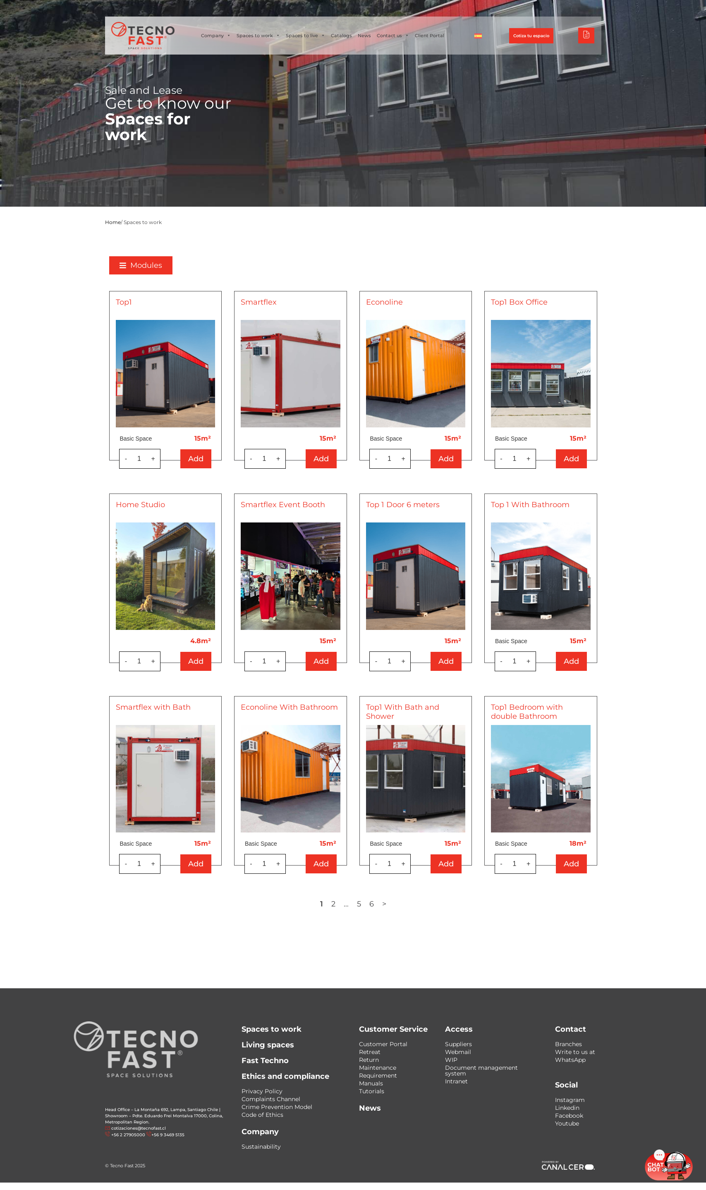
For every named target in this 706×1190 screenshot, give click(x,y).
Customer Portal (383, 1044)
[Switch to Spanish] (478, 35)
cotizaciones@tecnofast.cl (138, 1128)
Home (113, 222)
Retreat (370, 1052)
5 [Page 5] (381, 904)
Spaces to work (258, 35)
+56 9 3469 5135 (167, 1135)
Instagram (570, 1100)
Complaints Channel (271, 1099)
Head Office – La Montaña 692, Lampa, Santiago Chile (161, 1109)
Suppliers (458, 1044)
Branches (568, 1044)
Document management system (481, 1070)
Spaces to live (305, 35)
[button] (162, 265)
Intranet (456, 1081)
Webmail (458, 1052)
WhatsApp (570, 1060)
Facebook (569, 1115)
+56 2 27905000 (128, 1135)
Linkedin (567, 1107)
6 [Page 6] (393, 904)
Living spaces (268, 1044)
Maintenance (377, 1067)
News (364, 35)
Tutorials (371, 1091)
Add (218, 458)
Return (369, 1060)
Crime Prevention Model (277, 1107)
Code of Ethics (262, 1114)
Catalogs (341, 35)
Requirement (378, 1075)
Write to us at (575, 1052)
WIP (451, 1060)
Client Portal (429, 35)
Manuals (371, 1083)
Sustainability (261, 1146)
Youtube (567, 1123)
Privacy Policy (262, 1091)
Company (216, 35)
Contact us (393, 35)
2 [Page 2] (355, 904)
